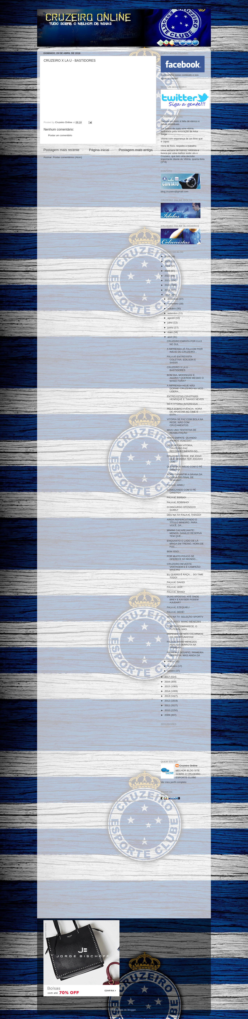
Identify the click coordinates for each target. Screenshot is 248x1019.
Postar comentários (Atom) (67, 157)
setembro (172, 313)
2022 (168, 275)
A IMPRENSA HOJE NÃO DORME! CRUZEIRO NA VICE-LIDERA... (185, 388)
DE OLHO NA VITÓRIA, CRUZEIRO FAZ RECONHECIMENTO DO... (183, 448)
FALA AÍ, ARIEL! (176, 485)
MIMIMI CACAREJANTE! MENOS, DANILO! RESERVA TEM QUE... (184, 533)
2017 (168, 676)
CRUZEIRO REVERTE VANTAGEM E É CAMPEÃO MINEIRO (184, 567)
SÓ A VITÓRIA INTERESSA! (182, 404)
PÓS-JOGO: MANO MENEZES (184, 621)
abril (170, 337)
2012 (168, 700)
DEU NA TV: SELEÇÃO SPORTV (185, 616)
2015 (168, 686)
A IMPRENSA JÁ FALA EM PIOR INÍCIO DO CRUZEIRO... (185, 350)
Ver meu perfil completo (173, 782)
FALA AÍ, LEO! (174, 587)
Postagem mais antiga (136, 150)
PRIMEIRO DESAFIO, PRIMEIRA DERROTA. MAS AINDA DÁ (185, 654)
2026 (168, 256)
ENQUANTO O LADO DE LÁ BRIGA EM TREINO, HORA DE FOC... (185, 543)
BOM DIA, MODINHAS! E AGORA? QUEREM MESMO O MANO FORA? (185, 378)
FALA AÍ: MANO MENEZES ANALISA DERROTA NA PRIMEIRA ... (182, 644)
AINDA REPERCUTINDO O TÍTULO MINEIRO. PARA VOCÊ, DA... (182, 522)
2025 (168, 261)
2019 (168, 290)
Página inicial (99, 150)
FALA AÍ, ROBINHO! (178, 502)
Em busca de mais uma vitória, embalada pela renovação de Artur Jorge (179, 131)
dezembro (173, 299)
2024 (168, 266)
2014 (168, 691)
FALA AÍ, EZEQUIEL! (178, 607)
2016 (168, 681)
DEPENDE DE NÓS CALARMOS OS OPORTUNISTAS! (185, 635)
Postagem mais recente (61, 150)
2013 (168, 696)
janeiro (171, 670)
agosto (171, 318)
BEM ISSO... (174, 551)
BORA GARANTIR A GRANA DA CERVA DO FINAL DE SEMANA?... (184, 477)
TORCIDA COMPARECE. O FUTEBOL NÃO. (182, 628)
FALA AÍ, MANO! (176, 592)
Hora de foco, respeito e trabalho (178, 146)
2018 (168, 294)
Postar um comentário (60, 135)
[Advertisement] (183, 860)
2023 (168, 270)
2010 (168, 710)
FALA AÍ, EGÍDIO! (176, 497)
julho (170, 322)
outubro (171, 308)
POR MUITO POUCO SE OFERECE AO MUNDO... (182, 557)
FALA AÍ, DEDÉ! (175, 612)
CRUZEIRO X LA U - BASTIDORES (178, 369)
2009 (168, 715)
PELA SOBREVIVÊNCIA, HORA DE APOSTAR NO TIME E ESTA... (184, 411)
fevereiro (172, 666)
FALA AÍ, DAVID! (176, 582)
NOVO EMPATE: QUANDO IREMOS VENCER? (182, 439)
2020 (168, 285)
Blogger (131, 1009)
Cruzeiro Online (188, 765)
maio (170, 332)
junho (170, 327)
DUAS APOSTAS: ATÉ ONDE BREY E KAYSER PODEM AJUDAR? (183, 599)
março (171, 661)
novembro (173, 303)
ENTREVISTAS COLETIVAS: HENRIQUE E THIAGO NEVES (185, 398)
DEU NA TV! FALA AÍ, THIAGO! (184, 514)
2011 (168, 705)
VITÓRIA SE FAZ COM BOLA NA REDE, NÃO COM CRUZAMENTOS (185, 422)
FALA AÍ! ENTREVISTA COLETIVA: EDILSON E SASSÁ (181, 359)
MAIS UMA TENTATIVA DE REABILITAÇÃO (181, 431)
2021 (168, 280)
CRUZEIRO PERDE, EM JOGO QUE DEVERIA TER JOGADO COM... (185, 459)
